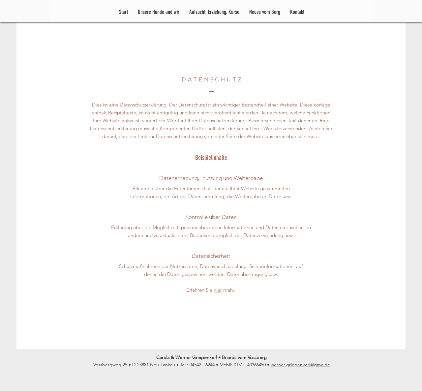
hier (218, 290)
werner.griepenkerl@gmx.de (300, 365)
